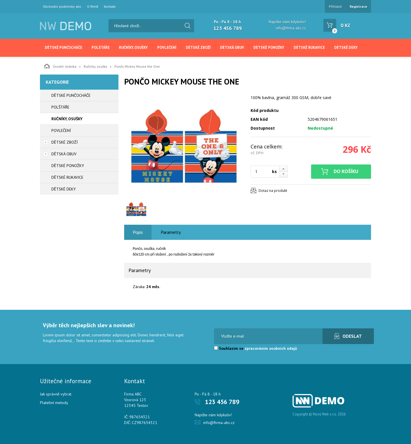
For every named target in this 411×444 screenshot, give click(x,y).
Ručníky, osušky (133, 47)
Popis (138, 232)
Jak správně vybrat (55, 394)
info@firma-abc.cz (291, 28)
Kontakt (110, 7)
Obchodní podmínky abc (62, 7)
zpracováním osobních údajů (271, 348)
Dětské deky (346, 47)
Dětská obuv (232, 47)
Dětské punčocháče (63, 47)
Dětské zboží (198, 47)
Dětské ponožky (268, 47)
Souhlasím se (255, 348)
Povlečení (166, 47)
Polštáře (101, 47)
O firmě (92, 7)
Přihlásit (335, 6)
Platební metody (54, 402)
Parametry (171, 232)
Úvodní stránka (60, 66)
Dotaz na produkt (273, 190)
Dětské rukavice (309, 47)
